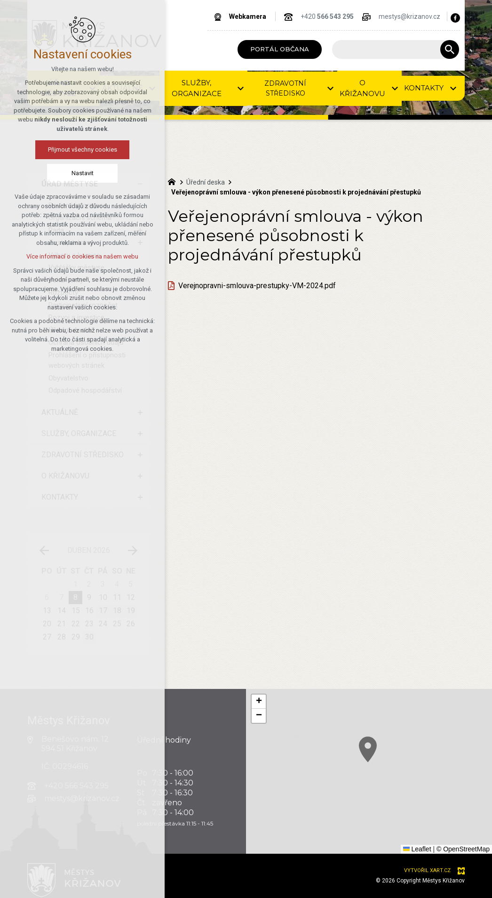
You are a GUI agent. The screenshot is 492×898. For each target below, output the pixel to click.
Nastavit (82, 173)
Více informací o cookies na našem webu (82, 256)
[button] (259, 702)
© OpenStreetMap (463, 849)
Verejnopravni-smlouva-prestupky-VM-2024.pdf (257, 285)
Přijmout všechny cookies (82, 149)
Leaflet (417, 849)
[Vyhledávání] (449, 49)
